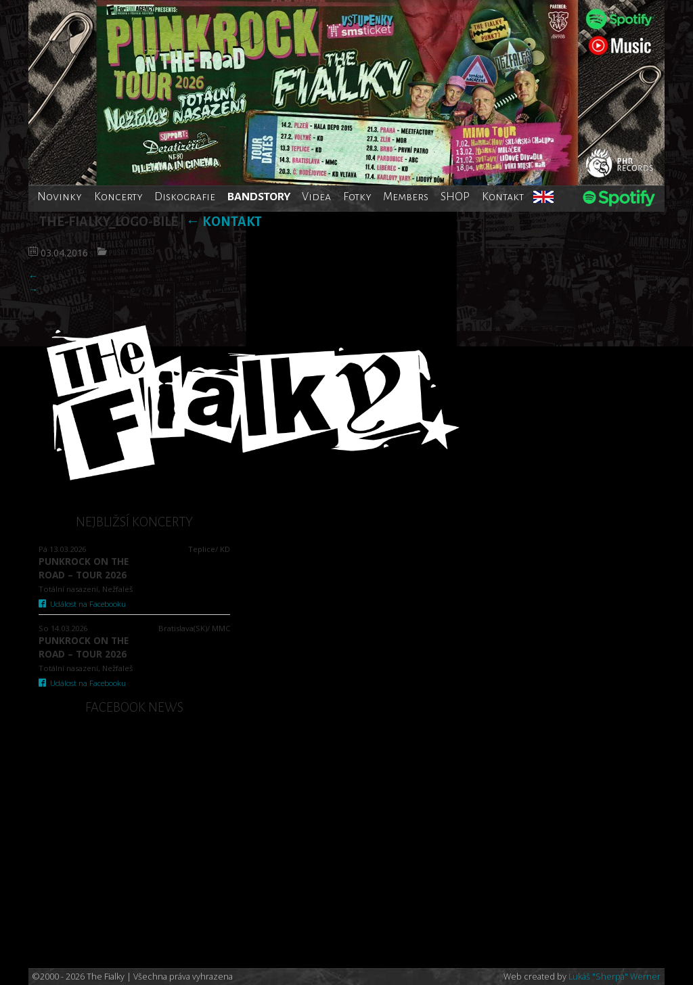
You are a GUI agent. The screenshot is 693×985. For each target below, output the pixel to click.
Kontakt (503, 196)
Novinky (59, 196)
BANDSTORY (258, 196)
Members (405, 196)
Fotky (357, 196)
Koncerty (118, 196)
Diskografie (184, 196)
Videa (316, 196)
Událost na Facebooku (82, 604)
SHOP (455, 196)
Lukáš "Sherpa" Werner (614, 976)
